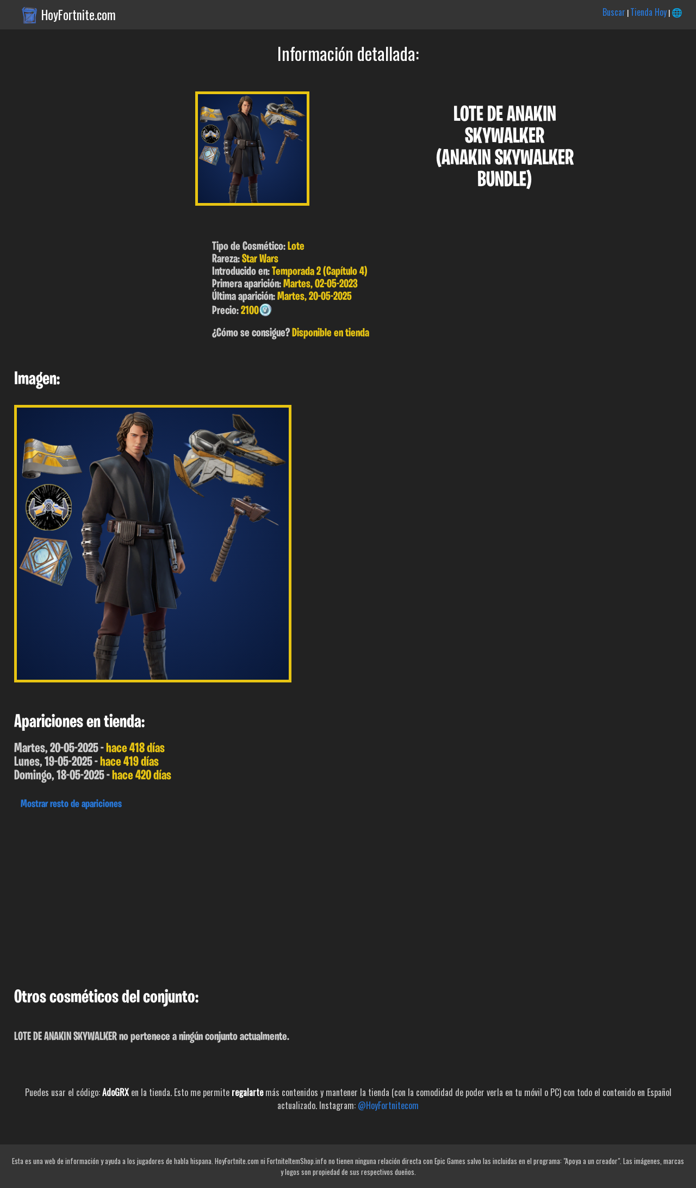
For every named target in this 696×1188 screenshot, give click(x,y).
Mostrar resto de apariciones (71, 804)
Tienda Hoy (648, 12)
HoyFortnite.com (78, 14)
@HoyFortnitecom (388, 1105)
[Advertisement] (326, 896)
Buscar (613, 12)
